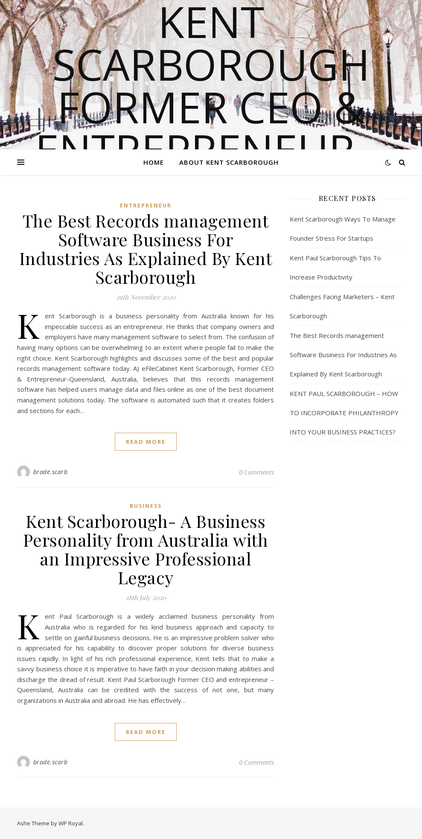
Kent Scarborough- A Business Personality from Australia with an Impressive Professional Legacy (145, 549)
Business (146, 506)
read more (146, 442)
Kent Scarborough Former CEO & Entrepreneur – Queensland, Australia (211, 128)
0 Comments (256, 472)
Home (153, 162)
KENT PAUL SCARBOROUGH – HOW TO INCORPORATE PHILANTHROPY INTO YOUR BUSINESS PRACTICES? (344, 412)
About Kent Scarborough (229, 162)
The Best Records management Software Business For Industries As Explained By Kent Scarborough (145, 248)
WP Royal (70, 823)
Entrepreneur (146, 205)
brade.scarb (50, 472)
